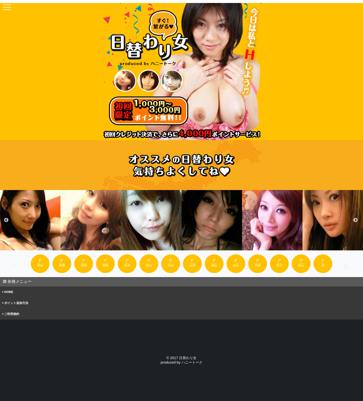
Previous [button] (6, 220)
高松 (84, 263)
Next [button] (355, 220)
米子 (279, 263)
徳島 (105, 263)
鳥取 (258, 263)
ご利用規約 (10, 314)
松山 (149, 263)
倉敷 (62, 263)
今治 (171, 263)
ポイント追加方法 (15, 303)
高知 (127, 263)
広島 (193, 263)
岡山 (40, 263)
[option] (30, 220)
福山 (214, 263)
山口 (236, 263)
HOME (7, 292)
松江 (301, 263)
